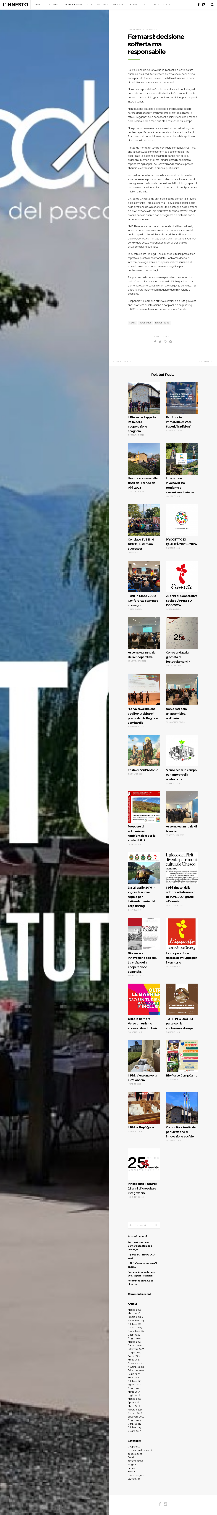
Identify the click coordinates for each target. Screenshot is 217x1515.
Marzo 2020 (134, 1377)
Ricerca (131, 1468)
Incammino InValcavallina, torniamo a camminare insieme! (180, 485)
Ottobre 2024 (134, 1335)
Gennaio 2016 (135, 1413)
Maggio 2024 (134, 1342)
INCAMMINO (102, 5)
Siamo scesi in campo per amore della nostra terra (181, 774)
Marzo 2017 (134, 1392)
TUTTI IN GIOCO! (151, 5)
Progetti (132, 1464)
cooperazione (135, 1454)
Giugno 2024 (134, 1338)
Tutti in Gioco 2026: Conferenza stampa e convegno (143, 600)
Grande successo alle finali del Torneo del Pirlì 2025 (142, 483)
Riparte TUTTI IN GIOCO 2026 (141, 1256)
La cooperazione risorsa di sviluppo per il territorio (181, 958)
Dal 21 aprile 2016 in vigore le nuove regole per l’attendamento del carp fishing (141, 897)
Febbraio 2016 (135, 1409)
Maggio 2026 (134, 1310)
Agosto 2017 (134, 1384)
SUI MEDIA (118, 5)
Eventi (131, 1457)
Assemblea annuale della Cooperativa (141, 655)
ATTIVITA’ (53, 5)
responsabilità (162, 322)
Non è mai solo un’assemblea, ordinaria (176, 713)
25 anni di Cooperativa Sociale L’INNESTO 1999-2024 (181, 600)
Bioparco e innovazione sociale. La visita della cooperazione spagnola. (142, 962)
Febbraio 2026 (135, 1317)
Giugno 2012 (134, 1431)
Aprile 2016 (133, 1402)
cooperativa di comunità (140, 1450)
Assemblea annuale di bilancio (181, 829)
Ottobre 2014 (134, 1424)
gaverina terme (135, 1461)
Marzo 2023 (134, 1359)
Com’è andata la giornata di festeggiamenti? (178, 657)
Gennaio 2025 (135, 1327)
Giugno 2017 (134, 1388)
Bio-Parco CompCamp (181, 1075)
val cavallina (134, 1479)
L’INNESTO (39, 5)
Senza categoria (136, 1475)
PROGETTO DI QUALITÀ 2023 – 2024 (181, 542)
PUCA (89, 5)
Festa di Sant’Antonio (143, 770)
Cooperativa (134, 30)
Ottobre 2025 (134, 1324)
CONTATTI (168, 5)
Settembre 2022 (136, 1370)
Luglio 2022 (134, 1374)
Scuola (131, 1471)
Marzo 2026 (134, 1313)
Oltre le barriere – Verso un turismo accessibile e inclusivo (143, 1023)
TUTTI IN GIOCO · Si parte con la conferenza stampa (179, 1023)
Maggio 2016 (134, 1399)
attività (132, 322)
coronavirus (145, 322)
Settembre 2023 (136, 1349)
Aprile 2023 (134, 1356)
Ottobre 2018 (134, 1381)
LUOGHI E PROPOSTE (72, 5)
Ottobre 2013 (134, 1427)
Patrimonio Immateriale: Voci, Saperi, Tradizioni (178, 422)
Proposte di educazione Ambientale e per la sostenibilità (141, 833)
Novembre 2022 (136, 1367)
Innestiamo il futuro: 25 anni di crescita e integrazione (142, 1188)
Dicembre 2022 (136, 1363)
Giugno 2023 (134, 1352)
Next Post (205, 361)
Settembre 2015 (136, 1416)
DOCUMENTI (133, 5)
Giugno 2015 (134, 1420)
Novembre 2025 (136, 1320)
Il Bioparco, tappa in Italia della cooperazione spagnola (142, 424)
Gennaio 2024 (135, 1345)
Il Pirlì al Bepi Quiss (141, 1127)
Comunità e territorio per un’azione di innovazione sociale (181, 1132)
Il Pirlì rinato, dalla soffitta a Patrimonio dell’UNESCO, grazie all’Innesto (180, 894)
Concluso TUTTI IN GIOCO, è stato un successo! (141, 544)
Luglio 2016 (134, 1395)
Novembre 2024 (136, 1331)
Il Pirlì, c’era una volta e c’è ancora (142, 1078)
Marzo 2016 (134, 1406)
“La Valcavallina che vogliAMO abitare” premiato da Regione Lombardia (143, 716)
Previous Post (122, 361)
